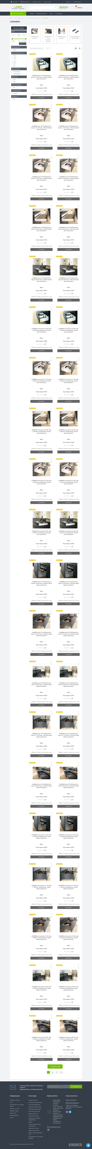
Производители (14, 1115)
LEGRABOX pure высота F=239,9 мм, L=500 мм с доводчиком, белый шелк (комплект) (41, 330)
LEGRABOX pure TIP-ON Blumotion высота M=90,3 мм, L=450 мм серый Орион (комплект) (68, 785)
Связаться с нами (14, 1108)
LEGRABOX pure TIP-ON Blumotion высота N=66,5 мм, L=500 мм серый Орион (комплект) (41, 684)
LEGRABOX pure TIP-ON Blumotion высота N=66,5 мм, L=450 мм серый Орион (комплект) (68, 684)
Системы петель (33, 1100)
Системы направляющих (35, 1102)
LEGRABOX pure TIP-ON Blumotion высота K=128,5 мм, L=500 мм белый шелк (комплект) (41, 178)
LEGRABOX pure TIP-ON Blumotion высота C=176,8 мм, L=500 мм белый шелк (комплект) (41, 127)
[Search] (55, 7)
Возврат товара (47, 1)
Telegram (70, 1111)
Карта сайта (13, 1113)
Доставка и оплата (37, 1)
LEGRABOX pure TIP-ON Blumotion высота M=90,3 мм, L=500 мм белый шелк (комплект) (41, 229)
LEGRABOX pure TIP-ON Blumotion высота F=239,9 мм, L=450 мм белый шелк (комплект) (68, 77)
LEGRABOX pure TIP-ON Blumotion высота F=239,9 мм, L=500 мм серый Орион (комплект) (41, 583)
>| (61, 1072)
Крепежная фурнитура (35, 1109)
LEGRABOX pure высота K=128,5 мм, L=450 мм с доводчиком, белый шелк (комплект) (68, 482)
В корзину (41, 97)
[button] (26, 2)
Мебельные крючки (34, 1130)
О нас (11, 1102)
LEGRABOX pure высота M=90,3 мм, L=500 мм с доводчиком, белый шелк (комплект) (41, 431)
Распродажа (58, 13)
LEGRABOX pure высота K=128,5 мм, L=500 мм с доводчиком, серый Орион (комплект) (41, 937)
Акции (51, 13)
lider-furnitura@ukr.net (72, 1103)
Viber (66, 1111)
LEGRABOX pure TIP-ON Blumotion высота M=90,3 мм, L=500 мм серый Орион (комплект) (41, 785)
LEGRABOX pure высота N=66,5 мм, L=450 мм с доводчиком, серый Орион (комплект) (68, 988)
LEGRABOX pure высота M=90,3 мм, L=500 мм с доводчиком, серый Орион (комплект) (41, 1039)
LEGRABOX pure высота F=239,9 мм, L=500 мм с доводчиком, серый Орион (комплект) (41, 836)
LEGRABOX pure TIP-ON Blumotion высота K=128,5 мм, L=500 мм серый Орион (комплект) (41, 634)
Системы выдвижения (19, 18)
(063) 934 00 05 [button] (71, 1100)
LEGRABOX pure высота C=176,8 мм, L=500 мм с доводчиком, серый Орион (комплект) (41, 887)
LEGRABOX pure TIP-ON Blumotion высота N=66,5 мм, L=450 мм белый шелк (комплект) (68, 279)
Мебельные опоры (34, 1128)
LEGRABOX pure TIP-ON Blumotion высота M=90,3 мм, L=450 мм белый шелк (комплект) (68, 229)
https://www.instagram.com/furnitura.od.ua (48, 1129)
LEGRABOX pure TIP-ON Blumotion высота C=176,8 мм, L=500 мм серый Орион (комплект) (41, 735)
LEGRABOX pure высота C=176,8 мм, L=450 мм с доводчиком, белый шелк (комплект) (68, 381)
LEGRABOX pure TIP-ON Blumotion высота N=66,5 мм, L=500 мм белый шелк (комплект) (41, 279)
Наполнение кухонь (34, 1116)
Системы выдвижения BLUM (33, 18)
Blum (41, 85)
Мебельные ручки (33, 1113)
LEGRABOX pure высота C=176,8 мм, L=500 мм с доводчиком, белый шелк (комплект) (41, 381)
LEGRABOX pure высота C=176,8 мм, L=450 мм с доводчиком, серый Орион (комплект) (68, 887)
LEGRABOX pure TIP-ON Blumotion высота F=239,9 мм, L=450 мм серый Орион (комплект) (68, 583)
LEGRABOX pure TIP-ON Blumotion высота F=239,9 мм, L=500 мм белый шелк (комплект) (41, 77)
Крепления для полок (34, 1111)
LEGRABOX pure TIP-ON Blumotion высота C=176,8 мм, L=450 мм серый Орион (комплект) (68, 735)
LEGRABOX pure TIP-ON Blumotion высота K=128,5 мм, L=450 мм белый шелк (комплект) (68, 178)
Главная (32, 13)
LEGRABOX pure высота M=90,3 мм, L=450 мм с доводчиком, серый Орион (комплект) (68, 1039)
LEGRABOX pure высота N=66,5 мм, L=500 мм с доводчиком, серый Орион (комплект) (41, 988)
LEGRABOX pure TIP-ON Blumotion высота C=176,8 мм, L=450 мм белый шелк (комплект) (68, 127)
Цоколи (30, 1122)
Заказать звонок (63, 8)
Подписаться (76, 1086)
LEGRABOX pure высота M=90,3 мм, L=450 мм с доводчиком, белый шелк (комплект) (68, 431)
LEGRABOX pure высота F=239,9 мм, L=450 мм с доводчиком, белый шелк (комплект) (69, 330)
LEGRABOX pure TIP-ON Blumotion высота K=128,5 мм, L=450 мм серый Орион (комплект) (68, 634)
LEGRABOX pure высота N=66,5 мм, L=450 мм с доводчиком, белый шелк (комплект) (68, 532)
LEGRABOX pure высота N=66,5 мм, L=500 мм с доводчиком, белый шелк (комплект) (41, 532)
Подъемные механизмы (35, 1107)
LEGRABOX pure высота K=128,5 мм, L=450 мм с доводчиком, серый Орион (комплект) (68, 937)
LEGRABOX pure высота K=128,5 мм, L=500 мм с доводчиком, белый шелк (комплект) (41, 482)
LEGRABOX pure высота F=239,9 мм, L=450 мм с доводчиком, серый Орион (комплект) (69, 836)
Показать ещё (55, 1066)
